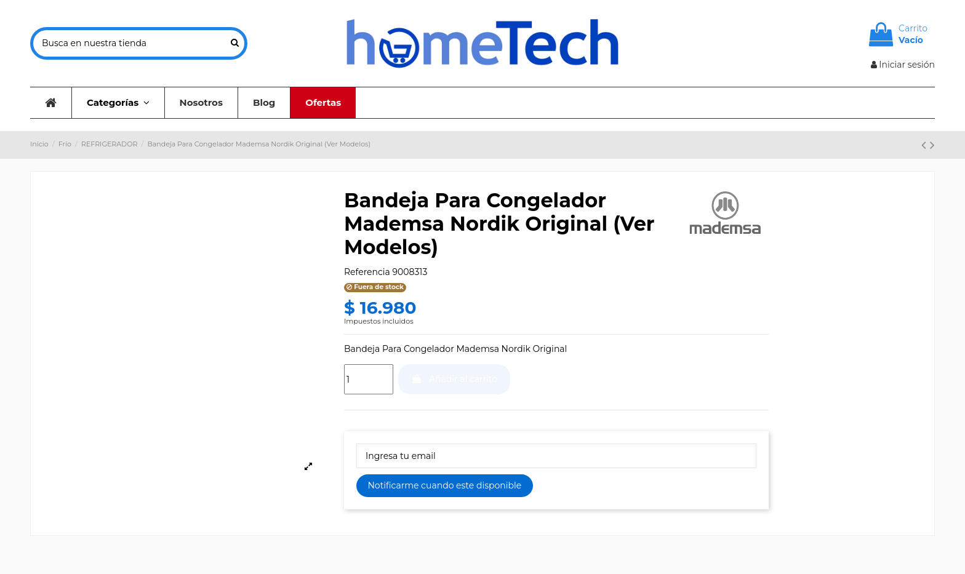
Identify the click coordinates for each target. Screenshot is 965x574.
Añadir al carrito (454, 379)
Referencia (367, 271)
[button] (117, 102)
